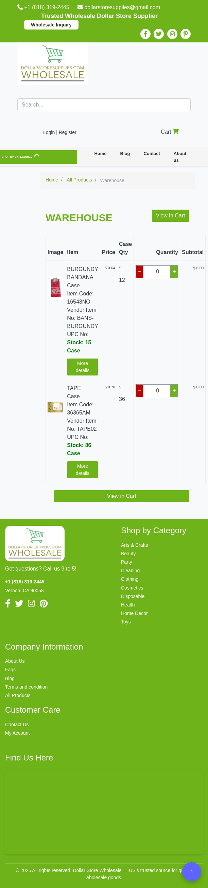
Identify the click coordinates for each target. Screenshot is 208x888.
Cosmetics (132, 588)
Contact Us (17, 724)
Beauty (128, 553)
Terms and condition (26, 687)
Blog (125, 153)
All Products (18, 695)
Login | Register (59, 132)
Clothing (129, 579)
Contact (151, 153)
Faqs (10, 669)
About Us (15, 661)
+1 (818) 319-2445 (44, 7)
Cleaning (130, 570)
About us (180, 157)
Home (100, 153)
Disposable (132, 596)
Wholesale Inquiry (51, 24)
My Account (17, 733)
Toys (126, 621)
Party (126, 562)
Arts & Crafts (134, 545)
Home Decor (134, 613)
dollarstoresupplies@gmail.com (118, 7)
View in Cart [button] (170, 215)
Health (128, 604)
